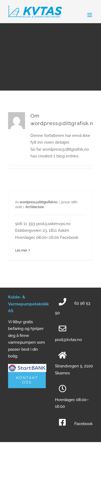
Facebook (83, 423)
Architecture (34, 207)
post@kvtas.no (68, 339)
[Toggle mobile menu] (90, 15)
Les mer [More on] (21, 250)
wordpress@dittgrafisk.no (38, 202)
